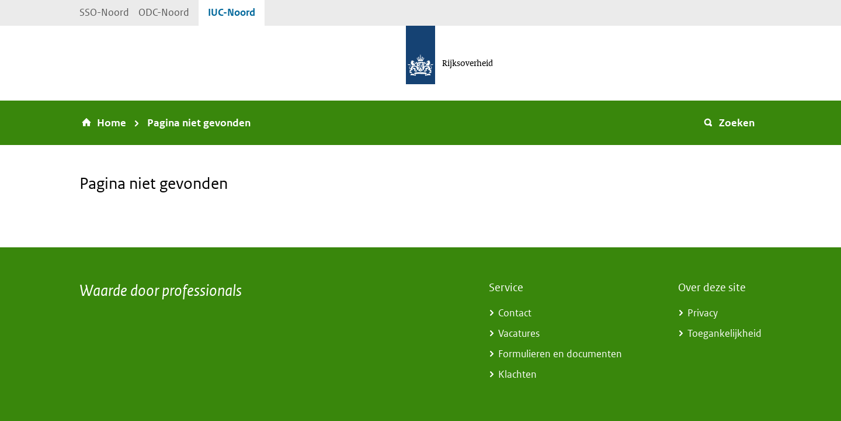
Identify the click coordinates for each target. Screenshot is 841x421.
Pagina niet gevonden (199, 122)
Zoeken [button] (729, 122)
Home (111, 122)
